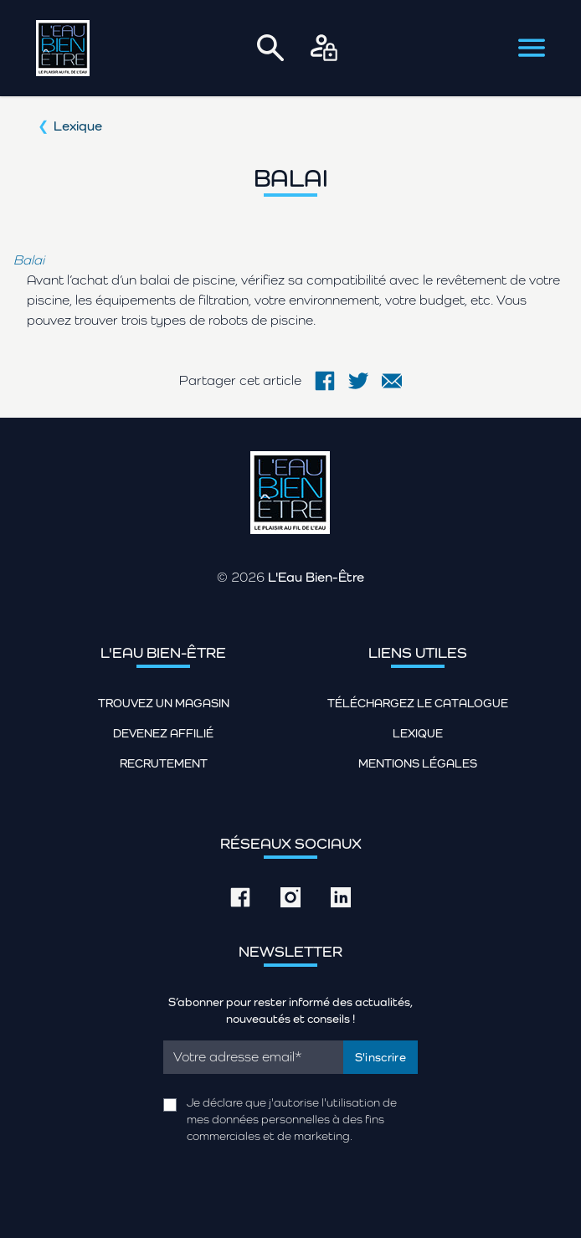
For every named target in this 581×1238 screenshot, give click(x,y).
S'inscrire (381, 1057)
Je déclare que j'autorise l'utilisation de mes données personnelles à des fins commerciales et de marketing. (292, 1119)
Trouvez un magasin (163, 703)
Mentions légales (417, 763)
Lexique (78, 126)
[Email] (253, 1057)
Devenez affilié (163, 733)
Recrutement (164, 763)
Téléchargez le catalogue (417, 703)
